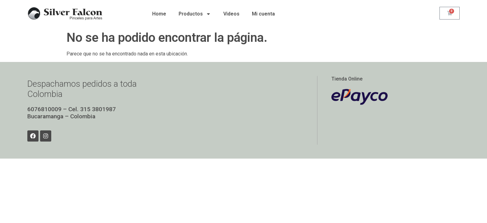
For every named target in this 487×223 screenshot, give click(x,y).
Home (159, 14)
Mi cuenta (263, 14)
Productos (195, 14)
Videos (231, 14)
